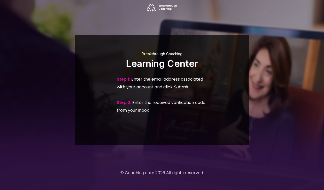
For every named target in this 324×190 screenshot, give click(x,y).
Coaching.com (139, 173)
